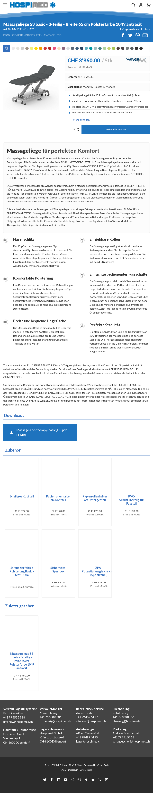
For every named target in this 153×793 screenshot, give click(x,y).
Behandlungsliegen (29, 35)
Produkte (9, 35)
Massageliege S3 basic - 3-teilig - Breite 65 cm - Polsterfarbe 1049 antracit (21, 661)
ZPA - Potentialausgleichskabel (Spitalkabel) (99, 571)
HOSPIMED (55, 765)
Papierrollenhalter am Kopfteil (58, 498)
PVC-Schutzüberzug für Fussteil (131, 500)
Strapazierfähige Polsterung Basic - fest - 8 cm (22, 571)
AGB (64, 769)
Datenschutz (86, 769)
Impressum (73, 769)
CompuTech (102, 765)
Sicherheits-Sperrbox (58, 569)
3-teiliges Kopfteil (21, 496)
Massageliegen (53, 35)
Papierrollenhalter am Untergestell (95, 498)
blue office (68, 765)
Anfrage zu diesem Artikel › (135, 29)
